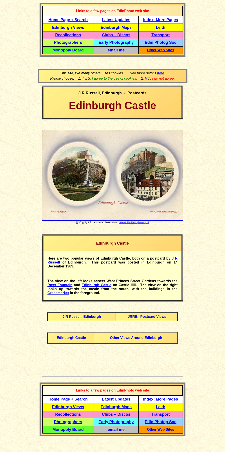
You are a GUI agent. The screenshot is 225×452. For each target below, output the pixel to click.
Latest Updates (116, 20)
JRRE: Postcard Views (147, 316)
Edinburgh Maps (116, 27)
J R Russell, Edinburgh (81, 316)
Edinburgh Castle (96, 285)
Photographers (68, 42)
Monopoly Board (68, 50)
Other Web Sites (160, 50)
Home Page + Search (68, 20)
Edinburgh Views (68, 27)
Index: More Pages (160, 20)
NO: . (160, 78)
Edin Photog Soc (160, 42)
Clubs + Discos (116, 35)
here (160, 73)
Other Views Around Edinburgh (136, 338)
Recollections (68, 35)
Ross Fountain (60, 285)
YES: (109, 78)
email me (116, 50)
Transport (160, 35)
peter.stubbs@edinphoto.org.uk (134, 222)
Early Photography (116, 42)
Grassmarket (58, 293)
